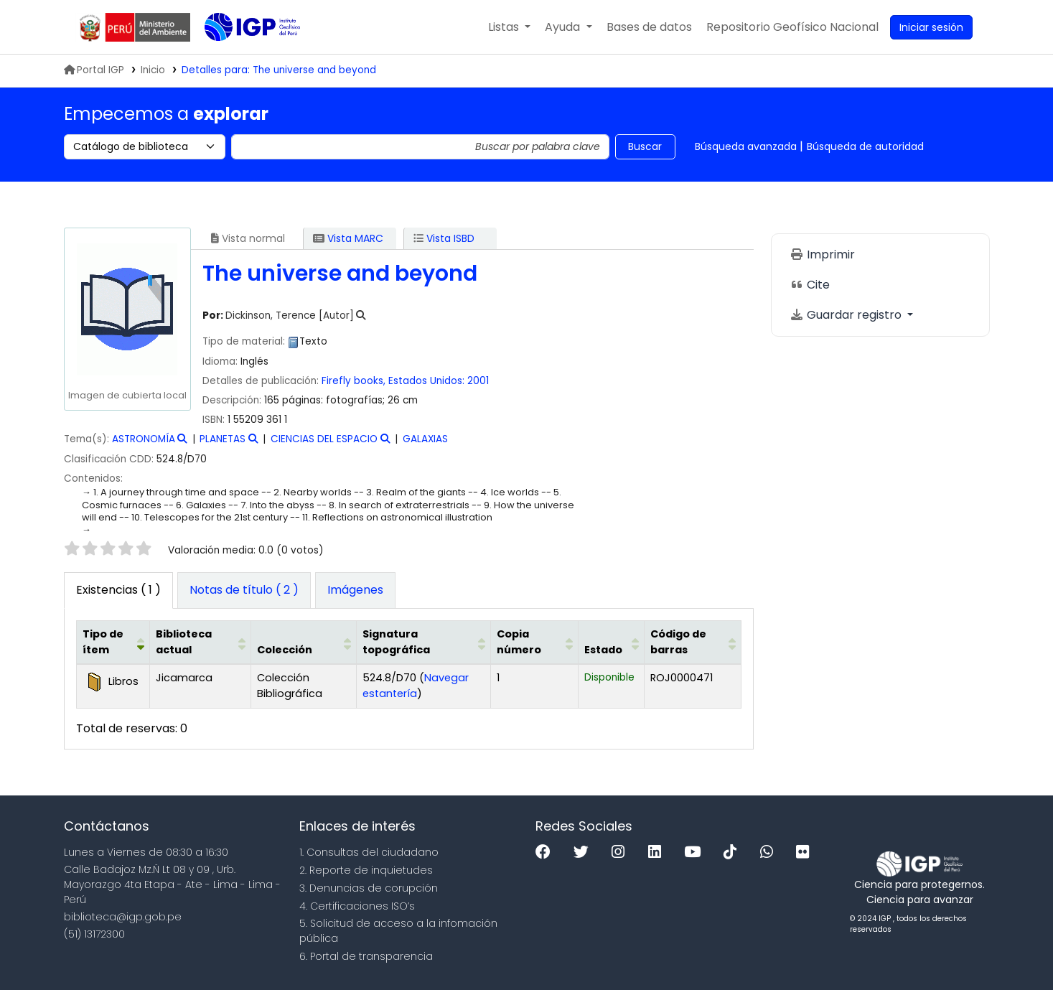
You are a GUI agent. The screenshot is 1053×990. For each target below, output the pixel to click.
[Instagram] (622, 852)
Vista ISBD (443, 238)
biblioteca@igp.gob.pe (123, 917)
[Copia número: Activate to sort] (534, 642)
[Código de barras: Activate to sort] (693, 642)
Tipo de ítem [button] (103, 642)
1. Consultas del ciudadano (369, 852)
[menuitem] (792, 27)
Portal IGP (94, 70)
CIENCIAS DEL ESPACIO (324, 439)
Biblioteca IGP (240, 56)
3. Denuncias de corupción (368, 888)
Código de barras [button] (678, 642)
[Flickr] (806, 852)
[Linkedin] (658, 852)
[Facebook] (546, 852)
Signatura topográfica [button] (396, 642)
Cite (810, 284)
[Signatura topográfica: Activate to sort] (424, 642)
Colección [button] (284, 650)
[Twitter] (585, 852)
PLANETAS (222, 439)
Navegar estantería (415, 686)
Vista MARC (348, 238)
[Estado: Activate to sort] (612, 642)
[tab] (244, 591)
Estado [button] (603, 650)
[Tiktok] (734, 852)
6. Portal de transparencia (366, 956)
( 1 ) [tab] (118, 590)
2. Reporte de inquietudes (366, 870)
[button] (509, 27)
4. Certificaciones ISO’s (357, 906)
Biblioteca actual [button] (184, 642)
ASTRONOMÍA (143, 439)
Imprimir (822, 254)
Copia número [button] (519, 642)
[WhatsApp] (770, 852)
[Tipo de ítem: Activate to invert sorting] (113, 642)
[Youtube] (696, 852)
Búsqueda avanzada (746, 146)
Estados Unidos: (426, 381)
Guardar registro (847, 315)
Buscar (645, 146)
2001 (478, 381)
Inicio (153, 70)
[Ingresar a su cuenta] (931, 27)
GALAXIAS (425, 439)
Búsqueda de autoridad (865, 146)
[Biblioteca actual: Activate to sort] (200, 642)
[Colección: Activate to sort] (304, 642)
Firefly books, (353, 381)
